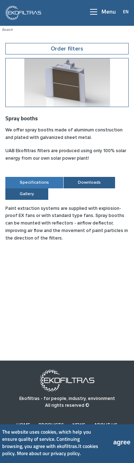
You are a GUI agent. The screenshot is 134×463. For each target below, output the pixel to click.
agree (121, 442)
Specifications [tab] (34, 182)
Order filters (67, 49)
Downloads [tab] (89, 182)
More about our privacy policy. (49, 453)
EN (126, 11)
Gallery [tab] (27, 194)
